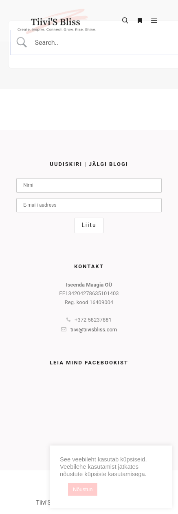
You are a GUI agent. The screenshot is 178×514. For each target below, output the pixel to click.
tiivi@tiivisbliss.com (89, 330)
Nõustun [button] (82, 489)
